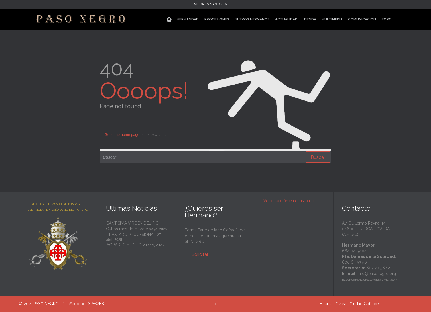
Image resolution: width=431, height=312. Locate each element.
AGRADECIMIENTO (124, 245)
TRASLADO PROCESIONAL (131, 234)
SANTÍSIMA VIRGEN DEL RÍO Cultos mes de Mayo (132, 226)
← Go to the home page (119, 134)
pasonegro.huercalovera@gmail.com (370, 280)
